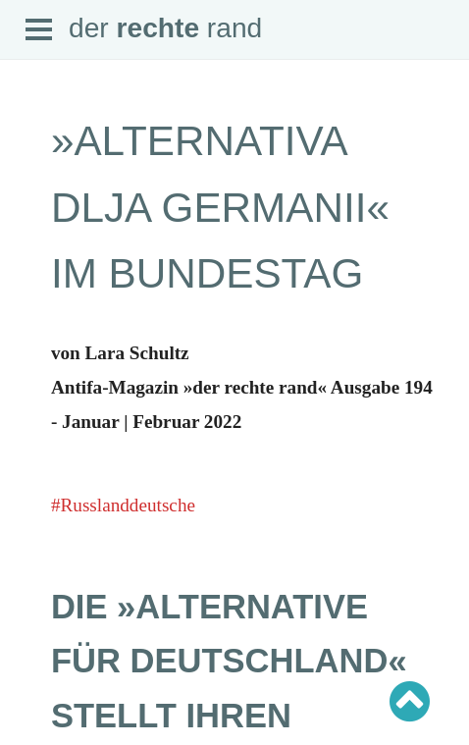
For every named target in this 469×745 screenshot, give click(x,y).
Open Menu (39, 30)
